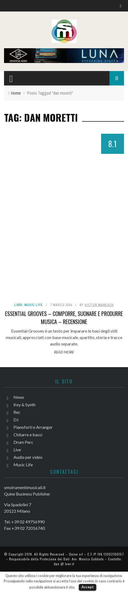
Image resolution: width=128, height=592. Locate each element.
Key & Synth (24, 404)
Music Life (33, 305)
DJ (16, 419)
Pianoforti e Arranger (33, 427)
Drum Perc (23, 442)
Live (17, 449)
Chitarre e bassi (27, 434)
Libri (18, 305)
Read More (64, 352)
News (18, 397)
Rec (16, 412)
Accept (87, 587)
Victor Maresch (99, 305)
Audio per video (27, 457)
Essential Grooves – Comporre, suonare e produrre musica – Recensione (64, 318)
